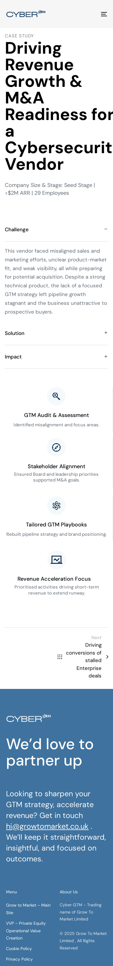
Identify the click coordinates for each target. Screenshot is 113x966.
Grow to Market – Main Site (28, 908)
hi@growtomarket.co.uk (47, 826)
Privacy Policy (19, 959)
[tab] (56, 230)
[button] (56, 230)
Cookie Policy (19, 948)
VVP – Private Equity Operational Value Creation (26, 930)
